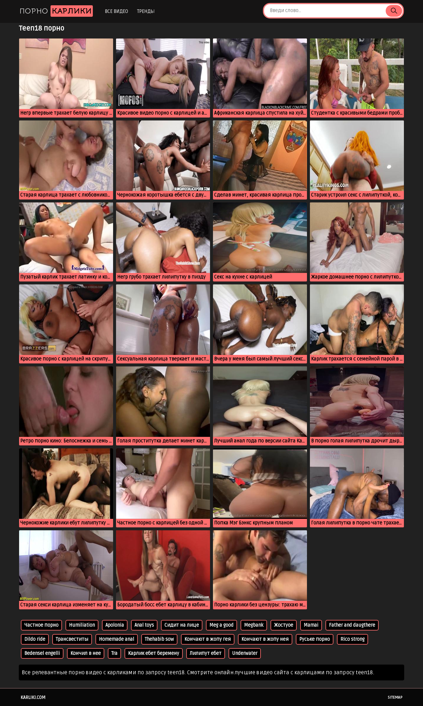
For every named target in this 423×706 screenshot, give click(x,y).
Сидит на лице (181, 625)
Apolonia (114, 625)
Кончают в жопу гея (207, 639)
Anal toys (144, 625)
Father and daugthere (352, 625)
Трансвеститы (72, 639)
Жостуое (283, 625)
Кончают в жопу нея (265, 639)
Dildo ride (34, 639)
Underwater (244, 653)
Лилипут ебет (205, 653)
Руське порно (314, 639)
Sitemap (395, 697)
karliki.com (33, 697)
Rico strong (352, 639)
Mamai (311, 625)
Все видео (116, 11)
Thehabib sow (159, 639)
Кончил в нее (85, 653)
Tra (114, 653)
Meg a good (221, 625)
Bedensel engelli (42, 653)
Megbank (253, 625)
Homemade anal (116, 639)
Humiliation (82, 625)
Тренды (146, 11)
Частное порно (41, 625)
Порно (56, 11)
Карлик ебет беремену (153, 653)
